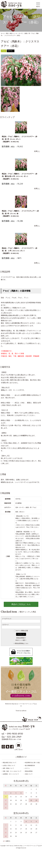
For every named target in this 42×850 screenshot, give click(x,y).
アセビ (4, 51)
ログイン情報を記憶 (21, 630)
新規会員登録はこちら (21, 643)
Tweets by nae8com (21, 710)
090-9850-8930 (15, 733)
